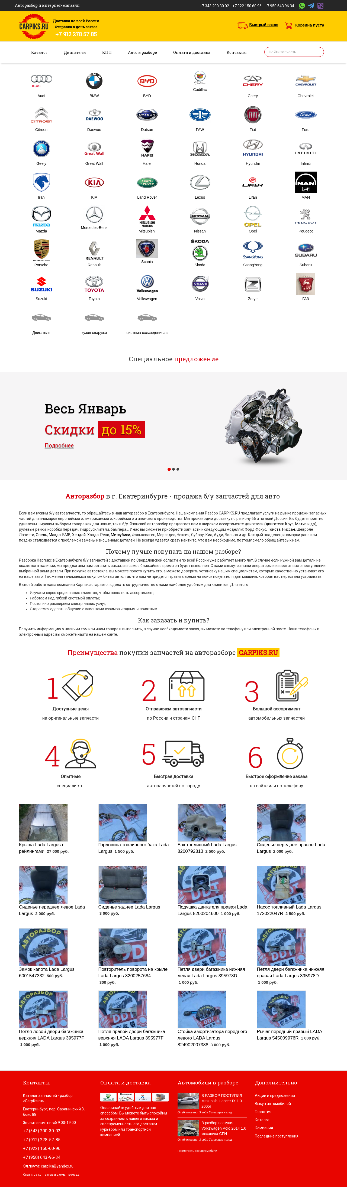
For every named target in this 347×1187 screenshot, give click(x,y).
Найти (318, 52)
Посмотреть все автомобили (197, 1150)
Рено (104, 535)
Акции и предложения (275, 1095)
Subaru (306, 265)
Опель (41, 535)
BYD (147, 96)
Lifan (253, 197)
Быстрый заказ (263, 24)
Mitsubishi (147, 231)
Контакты (237, 52)
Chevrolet (306, 96)
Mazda (41, 231)
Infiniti (306, 163)
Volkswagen (147, 299)
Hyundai (253, 163)
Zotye (253, 299)
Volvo (199, 299)
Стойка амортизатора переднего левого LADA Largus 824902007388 (212, 1038)
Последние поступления (276, 1136)
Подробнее (59, 445)
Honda (199, 163)
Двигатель (41, 332)
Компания (264, 1128)
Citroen (41, 129)
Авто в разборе (142, 52)
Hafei (147, 163)
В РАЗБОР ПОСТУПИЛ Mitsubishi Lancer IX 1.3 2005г (221, 1101)
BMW (94, 96)
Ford (306, 129)
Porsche (41, 265)
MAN (305, 197)
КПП (107, 52)
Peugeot (305, 231)
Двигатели (75, 52)
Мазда (55, 535)
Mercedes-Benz (94, 227)
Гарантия (263, 1112)
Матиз (301, 524)
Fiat (253, 129)
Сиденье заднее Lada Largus (129, 907)
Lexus (200, 197)
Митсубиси (120, 535)
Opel (253, 231)
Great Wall (94, 163)
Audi (41, 96)
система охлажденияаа (147, 332)
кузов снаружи (94, 332)
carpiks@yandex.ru (57, 1166)
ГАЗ (305, 299)
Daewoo (94, 129)
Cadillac (200, 89)
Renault (94, 265)
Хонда (93, 535)
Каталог (39, 52)
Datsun (147, 129)
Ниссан (288, 529)
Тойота (274, 529)
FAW (200, 129)
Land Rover (147, 197)
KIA (94, 197)
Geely (41, 163)
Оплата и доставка (191, 52)
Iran (41, 197)
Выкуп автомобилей (273, 1103)
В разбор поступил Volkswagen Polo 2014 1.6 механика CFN (223, 1128)
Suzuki (41, 299)
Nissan (200, 231)
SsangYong (252, 265)
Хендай (79, 535)
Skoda (200, 265)
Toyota (94, 299)
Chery (253, 96)
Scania (147, 262)
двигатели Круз (280, 524)
